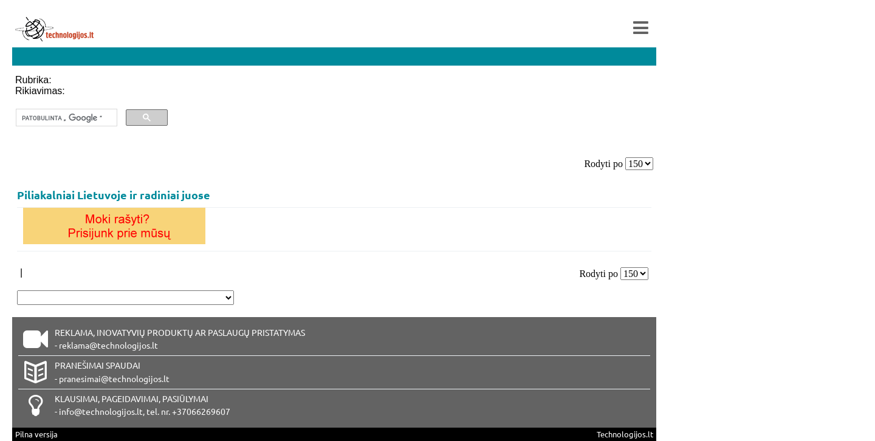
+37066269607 (201, 411)
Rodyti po (603, 164)
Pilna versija (36, 434)
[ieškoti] (65, 117)
